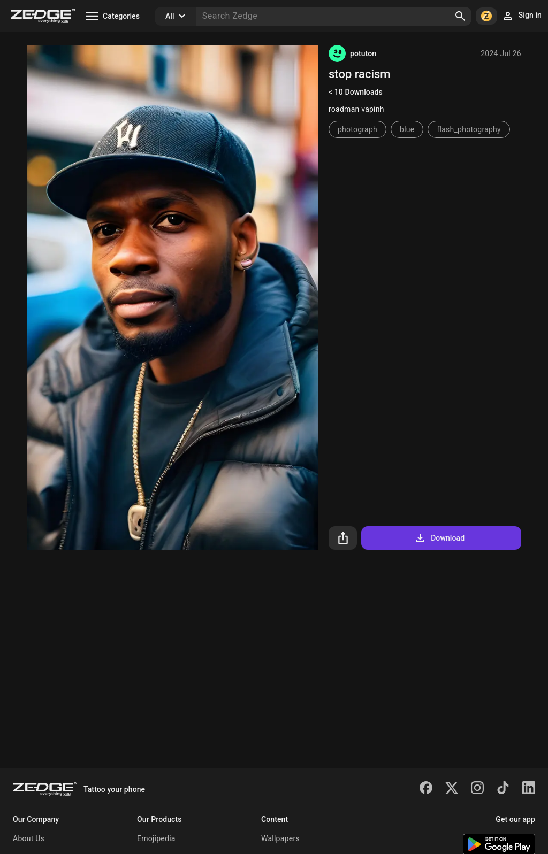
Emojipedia (156, 838)
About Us (28, 838)
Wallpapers (280, 838)
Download (439, 538)
